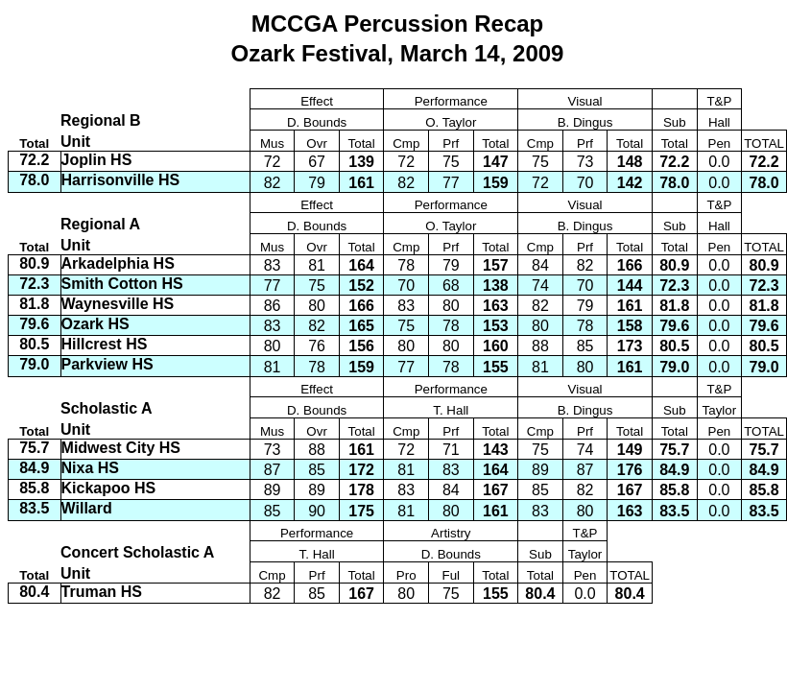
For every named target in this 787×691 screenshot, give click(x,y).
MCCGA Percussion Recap (397, 23)
